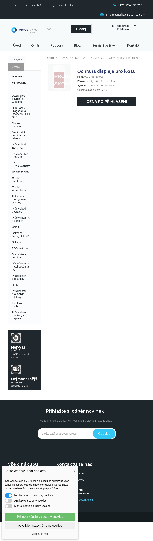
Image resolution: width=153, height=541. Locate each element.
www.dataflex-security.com (78, 499)
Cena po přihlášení (107, 102)
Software (17, 242)
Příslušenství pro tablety (19, 277)
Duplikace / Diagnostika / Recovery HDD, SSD (21, 112)
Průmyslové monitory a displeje (19, 315)
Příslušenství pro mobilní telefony (19, 294)
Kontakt (133, 45)
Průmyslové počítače (19, 210)
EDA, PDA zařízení (21, 155)
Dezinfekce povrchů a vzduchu (18, 98)
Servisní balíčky (103, 45)
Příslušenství (22, 165)
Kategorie (17, 59)
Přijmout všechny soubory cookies (40, 516)
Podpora (57, 45)
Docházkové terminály (19, 256)
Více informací (39, 533)
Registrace (121, 25)
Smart (15, 226)
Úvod (17, 45)
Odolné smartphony (19, 189)
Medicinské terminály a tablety (18, 135)
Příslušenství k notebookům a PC (20, 266)
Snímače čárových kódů (20, 235)
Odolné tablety (20, 172)
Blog (77, 45)
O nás (35, 45)
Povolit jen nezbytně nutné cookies (40, 525)
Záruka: (81, 81)
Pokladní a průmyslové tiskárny (19, 199)
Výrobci (16, 66)
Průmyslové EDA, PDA (19, 146)
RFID (15, 284)
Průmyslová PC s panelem (21, 219)
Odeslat (104, 434)
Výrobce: (82, 85)
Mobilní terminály (17, 125)
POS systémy (20, 248)
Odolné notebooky (18, 180)
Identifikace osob (19, 305)
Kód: (80, 76)
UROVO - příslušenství (101, 85)
